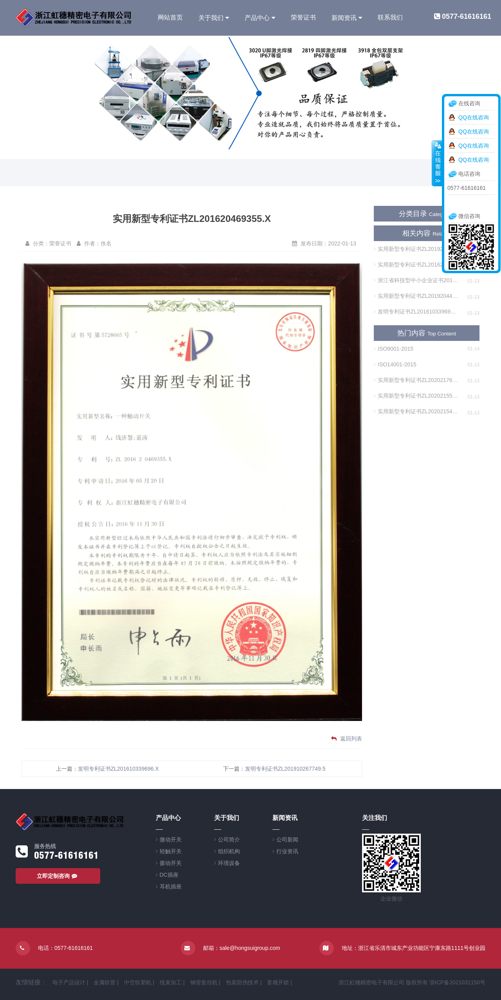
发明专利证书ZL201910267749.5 (285, 769)
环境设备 (229, 863)
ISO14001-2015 (395, 364)
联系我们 (390, 17)
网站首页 (170, 17)
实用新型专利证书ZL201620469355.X (416, 264)
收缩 (437, 163)
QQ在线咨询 (473, 117)
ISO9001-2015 (393, 349)
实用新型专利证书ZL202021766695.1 (416, 380)
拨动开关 (171, 863)
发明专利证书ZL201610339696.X (118, 769)
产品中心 (257, 17)
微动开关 (171, 839)
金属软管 (104, 982)
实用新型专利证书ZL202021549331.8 (416, 411)
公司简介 (229, 839)
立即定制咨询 (58, 876)
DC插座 (169, 875)
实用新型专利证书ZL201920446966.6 (416, 249)
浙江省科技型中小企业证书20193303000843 (416, 280)
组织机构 (229, 851)
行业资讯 (287, 851)
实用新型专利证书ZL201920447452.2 (416, 296)
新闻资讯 (344, 17)
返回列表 (346, 738)
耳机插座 (171, 886)
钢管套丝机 (204, 982)
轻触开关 (171, 851)
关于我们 (210, 17)
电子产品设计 (68, 982)
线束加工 (171, 982)
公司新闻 (287, 839)
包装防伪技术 (242, 982)
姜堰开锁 (278, 982)
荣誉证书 (303, 17)
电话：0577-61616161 (65, 948)
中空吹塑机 (137, 982)
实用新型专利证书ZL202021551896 (416, 396)
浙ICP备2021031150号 (457, 982)
